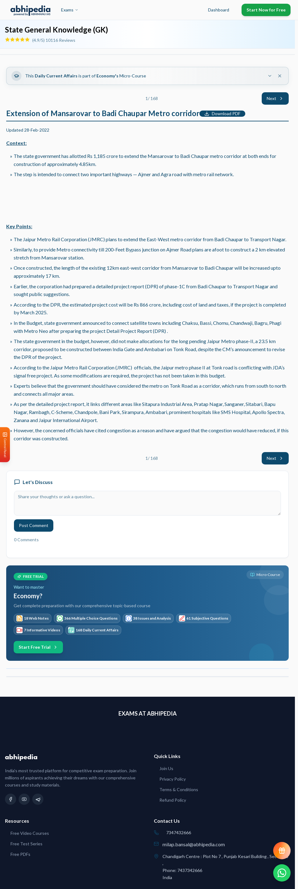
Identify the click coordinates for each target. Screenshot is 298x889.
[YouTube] (24, 799)
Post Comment (33, 525)
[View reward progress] (282, 850)
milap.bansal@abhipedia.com (193, 844)
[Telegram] (37, 799)
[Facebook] (10, 799)
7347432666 (178, 832)
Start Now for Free (266, 9)
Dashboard (218, 9)
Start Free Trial (38, 647)
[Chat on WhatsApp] (282, 873)
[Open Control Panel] (5, 444)
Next (275, 98)
